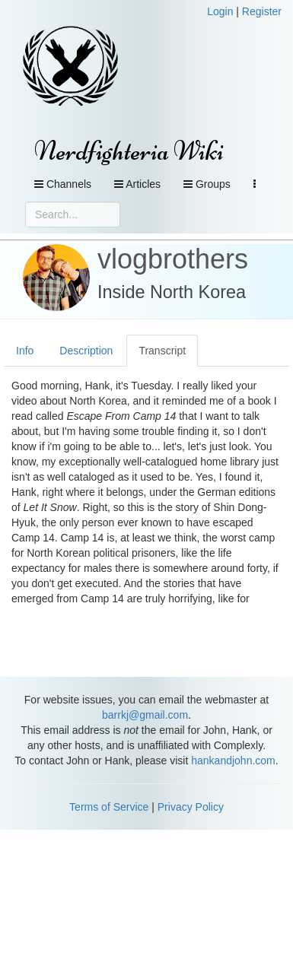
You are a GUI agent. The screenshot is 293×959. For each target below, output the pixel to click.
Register (262, 11)
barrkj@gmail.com (145, 715)
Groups (207, 184)
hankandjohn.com (233, 760)
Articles (137, 184)
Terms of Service (108, 807)
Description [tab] (86, 351)
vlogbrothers (172, 259)
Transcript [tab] (162, 351)
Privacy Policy (191, 807)
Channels (62, 184)
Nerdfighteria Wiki (129, 151)
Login (220, 11)
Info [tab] (24, 351)
